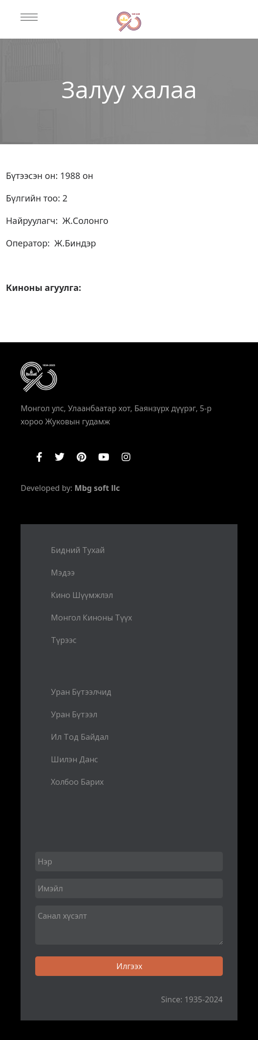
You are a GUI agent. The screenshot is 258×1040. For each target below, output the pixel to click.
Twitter (59, 457)
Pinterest (81, 457)
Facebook (39, 457)
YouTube (103, 457)
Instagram (126, 457)
